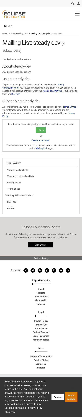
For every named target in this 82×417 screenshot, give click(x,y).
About (41, 289)
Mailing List (41, 148)
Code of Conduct (41, 332)
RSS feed (15, 94)
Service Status (41, 360)
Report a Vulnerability (40, 356)
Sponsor (41, 304)
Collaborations (41, 296)
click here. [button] (10, 412)
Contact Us (41, 364)
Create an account (40, 140)
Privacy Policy (14, 182)
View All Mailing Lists (17, 170)
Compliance (41, 328)
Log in (8, 26)
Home (4, 33)
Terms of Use (13, 189)
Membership (41, 300)
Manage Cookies (41, 339)
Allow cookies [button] (71, 397)
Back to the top (41, 258)
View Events (40, 245)
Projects (41, 293)
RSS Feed (11, 202)
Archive (10, 208)
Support (41, 367)
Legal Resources (41, 336)
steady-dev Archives (52, 91)
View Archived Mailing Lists (20, 176)
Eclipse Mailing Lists (19, 33)
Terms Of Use (69, 107)
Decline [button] (58, 397)
